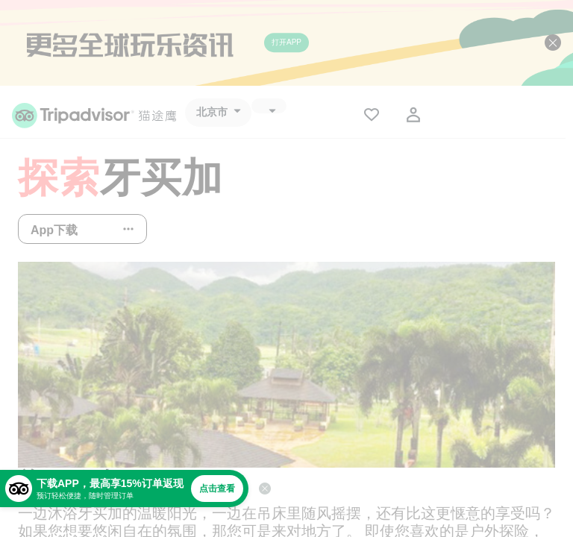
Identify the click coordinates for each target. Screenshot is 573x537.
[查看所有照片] (286, 365)
